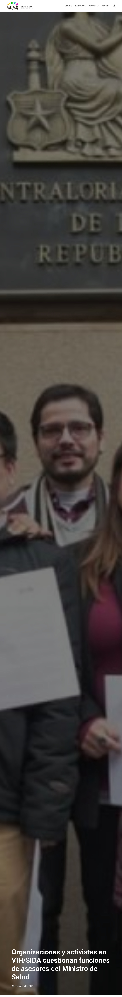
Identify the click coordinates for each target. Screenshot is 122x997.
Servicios (92, 6)
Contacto (105, 6)
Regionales (79, 6)
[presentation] (71, 6)
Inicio (68, 6)
